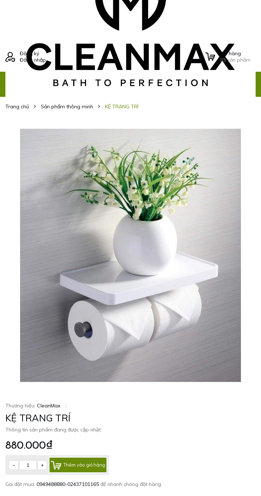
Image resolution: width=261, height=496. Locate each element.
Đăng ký (29, 53)
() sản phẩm (238, 56)
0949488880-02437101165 (68, 484)
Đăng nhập (33, 60)
